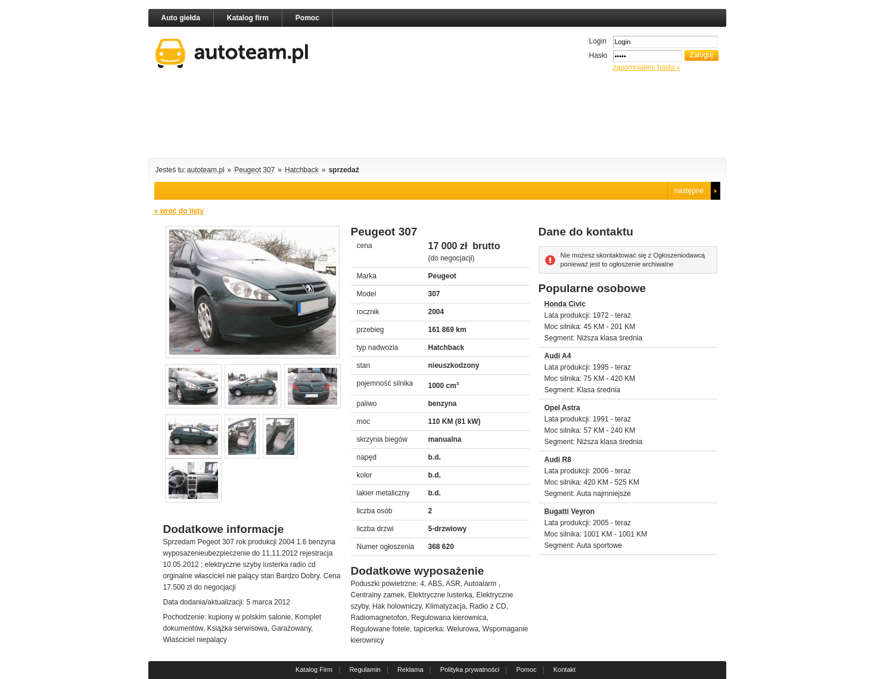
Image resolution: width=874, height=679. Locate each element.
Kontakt (564, 669)
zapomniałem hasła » (646, 67)
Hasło (598, 55)
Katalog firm (248, 18)
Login (597, 41)
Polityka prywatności (470, 669)
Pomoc (307, 18)
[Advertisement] (437, 117)
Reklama (410, 669)
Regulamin (365, 669)
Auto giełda (180, 18)
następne (689, 191)
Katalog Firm (314, 669)
